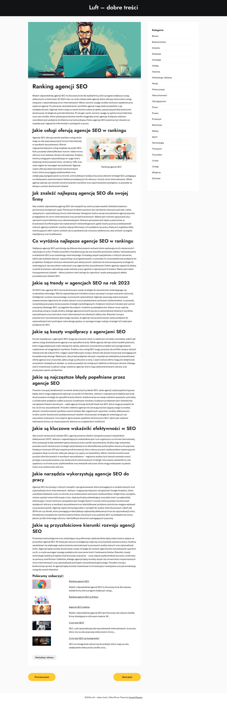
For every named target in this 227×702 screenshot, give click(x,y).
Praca (155, 107)
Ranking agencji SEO (79, 581)
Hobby (155, 65)
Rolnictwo (157, 125)
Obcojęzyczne (159, 101)
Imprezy (156, 71)
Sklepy (155, 130)
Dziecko (156, 47)
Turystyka (157, 154)
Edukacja (156, 53)
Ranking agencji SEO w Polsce (83, 596)
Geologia (156, 59)
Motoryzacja (158, 89)
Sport (155, 136)
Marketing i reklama (44, 657)
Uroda (155, 160)
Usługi (155, 166)
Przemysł (156, 119)
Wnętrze (156, 172)
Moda (155, 83)
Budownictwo (159, 41)
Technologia (158, 142)
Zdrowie (156, 178)
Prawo (155, 113)
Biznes (155, 36)
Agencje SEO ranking (79, 607)
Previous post (42, 677)
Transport (157, 148)
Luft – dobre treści (113, 7)
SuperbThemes (135, 697)
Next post (127, 677)
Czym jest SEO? (76, 622)
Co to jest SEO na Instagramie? (84, 638)
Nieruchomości (159, 95)
